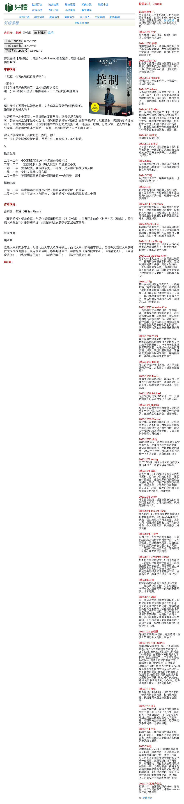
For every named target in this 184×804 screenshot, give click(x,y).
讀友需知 (39, 17)
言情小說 (37, 10)
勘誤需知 (54, 17)
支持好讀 (100, 17)
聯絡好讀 (115, 17)
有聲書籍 (87, 10)
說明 (51, 32)
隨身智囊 (54, 4)
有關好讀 (24, 17)
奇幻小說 (54, 10)
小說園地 (70, 10)
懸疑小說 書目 (82, 23)
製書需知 (70, 17)
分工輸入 (85, 17)
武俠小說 (87, 4)
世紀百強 (37, 4)
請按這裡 (169, 20)
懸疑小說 (103, 4)
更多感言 (147, 797)
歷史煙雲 (70, 4)
